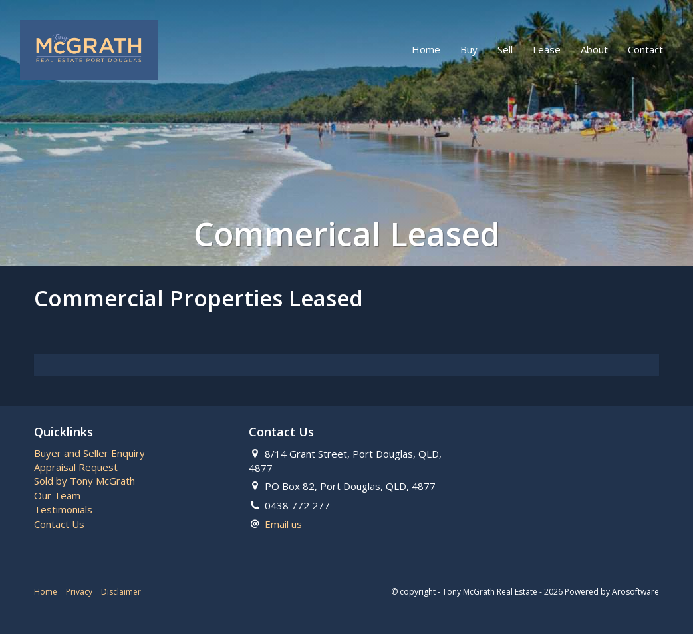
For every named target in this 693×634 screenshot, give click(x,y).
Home (426, 49)
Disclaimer (121, 591)
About (594, 49)
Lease (547, 49)
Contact (645, 49)
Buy (469, 49)
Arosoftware (635, 591)
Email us (283, 524)
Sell (505, 49)
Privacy (79, 591)
